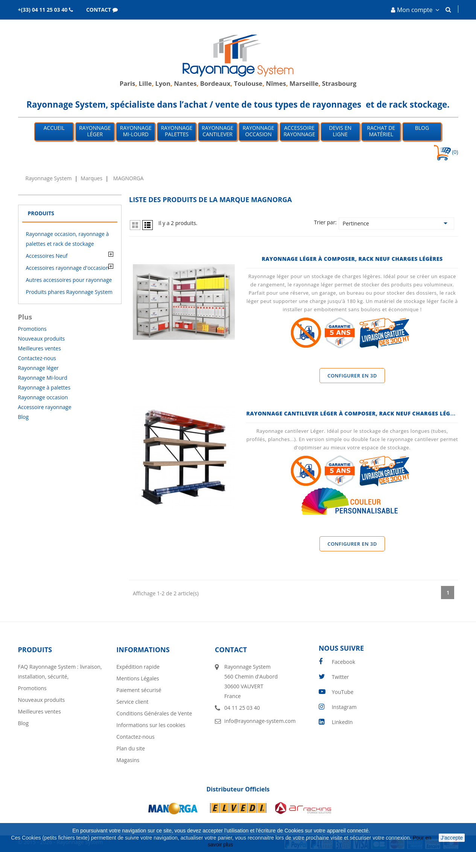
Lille (145, 83)
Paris (127, 83)
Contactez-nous (37, 358)
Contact (231, 649)
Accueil (54, 127)
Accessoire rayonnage (44, 407)
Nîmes (276, 83)
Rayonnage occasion (258, 131)
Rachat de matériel (381, 131)
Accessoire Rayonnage (299, 131)
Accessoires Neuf (47, 255)
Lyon (162, 83)
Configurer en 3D (352, 375)
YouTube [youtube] (343, 691)
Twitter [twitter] (340, 676)
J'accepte (452, 838)
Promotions (32, 328)
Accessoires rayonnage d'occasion (67, 267)
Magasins (127, 760)
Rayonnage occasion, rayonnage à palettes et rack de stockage (67, 238)
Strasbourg (339, 83)
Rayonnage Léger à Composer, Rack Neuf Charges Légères (352, 258)
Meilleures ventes (39, 348)
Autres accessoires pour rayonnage (69, 279)
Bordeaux (214, 83)
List (147, 225)
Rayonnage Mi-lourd (42, 377)
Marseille (303, 83)
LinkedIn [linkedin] (342, 722)
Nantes (185, 83)
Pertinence (396, 223)
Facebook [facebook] (343, 661)
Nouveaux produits (41, 338)
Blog (422, 127)
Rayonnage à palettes (44, 387)
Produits (41, 213)
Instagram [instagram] (344, 707)
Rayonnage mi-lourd (136, 131)
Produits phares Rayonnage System (69, 291)
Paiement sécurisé (138, 690)
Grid (135, 225)
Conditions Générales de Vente (154, 713)
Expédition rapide (138, 666)
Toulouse (248, 83)
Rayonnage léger (95, 131)
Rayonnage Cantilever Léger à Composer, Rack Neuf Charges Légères (354, 413)
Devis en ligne (340, 131)
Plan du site (130, 748)
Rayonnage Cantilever (217, 131)
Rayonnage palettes (176, 131)
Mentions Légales (137, 678)
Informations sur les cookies (150, 725)
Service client (132, 701)
